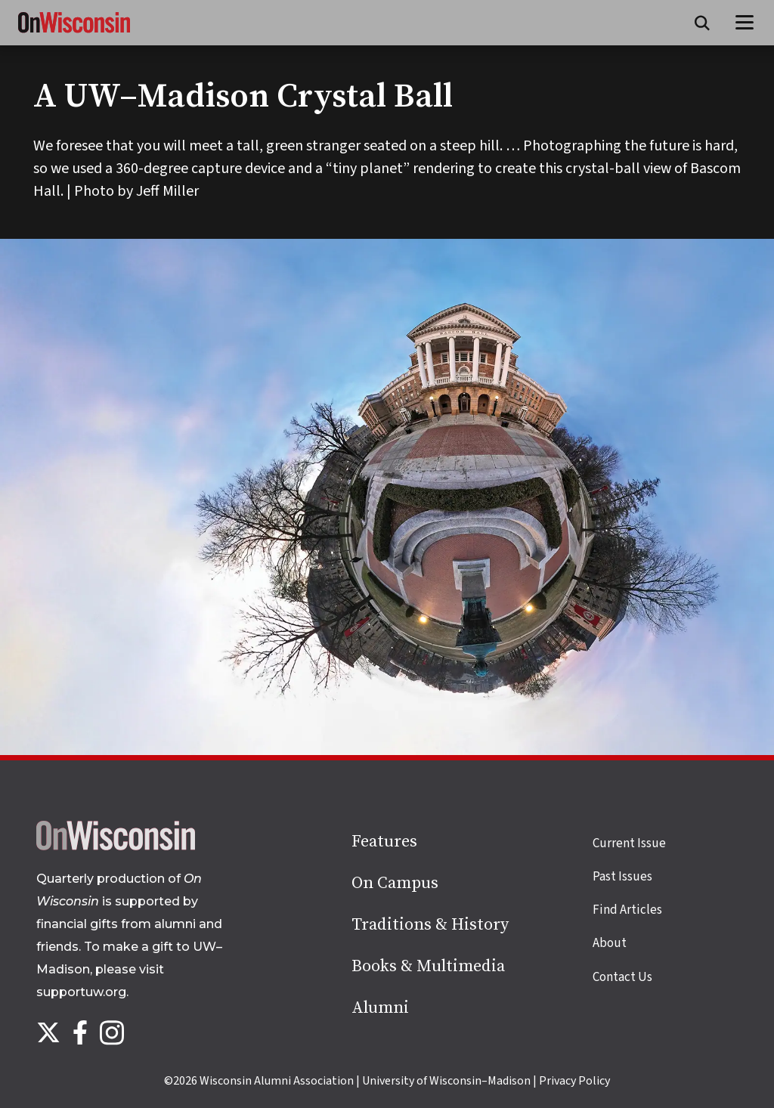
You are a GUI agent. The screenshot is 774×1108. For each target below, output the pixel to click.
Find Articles (627, 910)
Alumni (380, 1008)
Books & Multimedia (428, 966)
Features (384, 841)
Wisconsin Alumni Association (277, 1080)
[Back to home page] (115, 846)
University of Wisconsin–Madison (446, 1080)
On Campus (394, 883)
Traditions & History (430, 925)
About (610, 943)
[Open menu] (745, 22)
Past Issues (622, 877)
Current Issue (629, 843)
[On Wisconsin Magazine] (74, 33)
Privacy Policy (574, 1080)
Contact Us (622, 977)
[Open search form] (702, 22)
